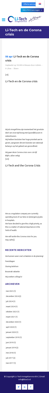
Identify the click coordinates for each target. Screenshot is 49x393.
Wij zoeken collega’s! (13, 277)
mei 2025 (9, 291)
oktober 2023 (11, 312)
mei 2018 (9, 353)
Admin (38, 65)
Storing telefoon (11, 266)
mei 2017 (9, 363)
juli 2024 (9, 301)
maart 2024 (10, 306)
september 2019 (12, 337)
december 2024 (12, 296)
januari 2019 (11, 348)
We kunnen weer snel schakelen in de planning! (24, 256)
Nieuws (27, 65)
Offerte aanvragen (31, 4)
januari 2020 (11, 332)
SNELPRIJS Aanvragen (32, 10)
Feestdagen (10, 261)
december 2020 (12, 322)
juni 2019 (9, 342)
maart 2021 (10, 317)
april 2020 (10, 327)
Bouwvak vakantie (12, 272)
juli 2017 (9, 358)
